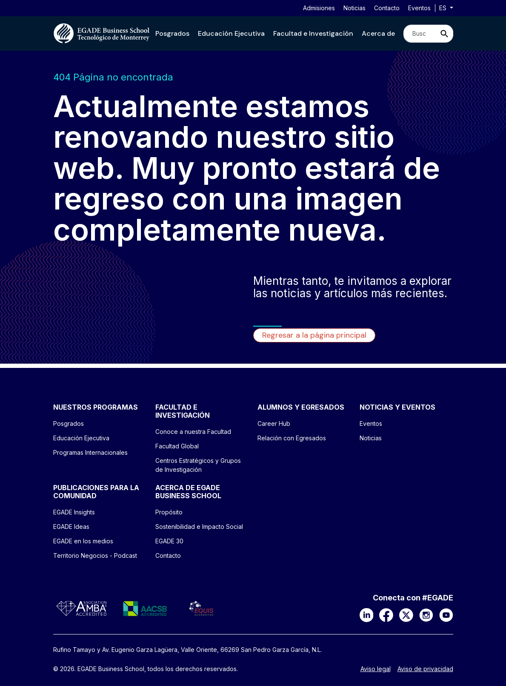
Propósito (169, 512)
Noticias (354, 7)
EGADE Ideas (71, 526)
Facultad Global (177, 446)
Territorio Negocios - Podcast (95, 555)
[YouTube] (446, 614)
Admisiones (319, 7)
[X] (406, 614)
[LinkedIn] (367, 614)
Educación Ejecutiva (231, 33)
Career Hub (273, 423)
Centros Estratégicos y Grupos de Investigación (198, 465)
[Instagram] (426, 614)
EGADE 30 (169, 541)
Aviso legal (375, 669)
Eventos (419, 7)
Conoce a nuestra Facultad (193, 431)
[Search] (419, 34)
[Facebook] (386, 614)
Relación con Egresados (291, 438)
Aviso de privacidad (425, 669)
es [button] (443, 7)
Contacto (387, 7)
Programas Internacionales (90, 452)
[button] (172, 33)
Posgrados (172, 33)
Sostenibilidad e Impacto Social (199, 526)
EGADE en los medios (83, 541)
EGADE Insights (74, 512)
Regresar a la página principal (314, 335)
